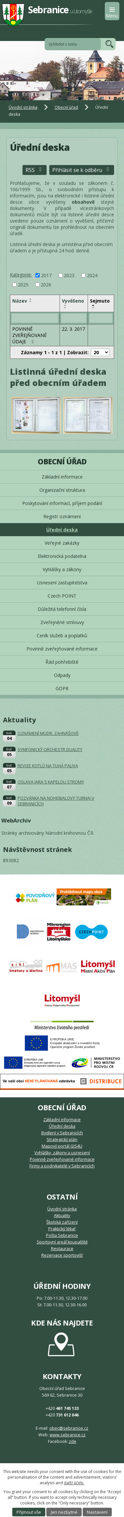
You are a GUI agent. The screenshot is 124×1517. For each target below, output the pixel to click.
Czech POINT (62, 596)
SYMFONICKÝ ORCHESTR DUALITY (50, 749)
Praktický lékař (62, 1229)
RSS (34, 170)
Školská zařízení (62, 1222)
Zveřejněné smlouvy (62, 622)
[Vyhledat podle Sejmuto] (101, 318)
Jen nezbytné (64, 1512)
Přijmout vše (29, 1512)
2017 (46, 275)
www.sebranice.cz (68, 1435)
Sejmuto (100, 301)
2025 (23, 284)
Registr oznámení (62, 516)
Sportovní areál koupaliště (62, 1242)
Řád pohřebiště (62, 662)
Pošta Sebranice (62, 1235)
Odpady (62, 675)
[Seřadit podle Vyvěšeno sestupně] (65, 308)
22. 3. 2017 (73, 329)
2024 (92, 275)
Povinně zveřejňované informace (62, 649)
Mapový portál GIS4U (62, 1146)
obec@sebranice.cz (68, 1428)
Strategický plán (62, 1139)
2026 (46, 284)
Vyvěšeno (73, 301)
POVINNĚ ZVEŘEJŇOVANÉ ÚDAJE (29, 335)
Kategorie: (21, 275)
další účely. (74, 1483)
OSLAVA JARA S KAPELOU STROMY (51, 782)
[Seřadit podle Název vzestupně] (30, 299)
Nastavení (97, 1512)
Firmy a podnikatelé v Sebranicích (62, 1166)
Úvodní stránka (23, 107)
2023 (69, 275)
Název (19, 301)
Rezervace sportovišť (62, 1255)
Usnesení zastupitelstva (62, 582)
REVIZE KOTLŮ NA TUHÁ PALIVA (48, 766)
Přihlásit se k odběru (81, 170)
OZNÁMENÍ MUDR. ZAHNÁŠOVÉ (48, 733)
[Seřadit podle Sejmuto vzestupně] (93, 305)
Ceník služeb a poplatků (62, 635)
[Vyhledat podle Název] (35, 318)
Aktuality (62, 1215)
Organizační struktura (62, 490)
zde (72, 1441)
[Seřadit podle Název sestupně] (30, 301)
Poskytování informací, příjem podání (62, 503)
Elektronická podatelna (62, 556)
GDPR (62, 688)
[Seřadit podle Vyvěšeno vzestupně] (65, 305)
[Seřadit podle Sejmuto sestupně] (93, 308)
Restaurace (62, 1248)
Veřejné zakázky (62, 543)
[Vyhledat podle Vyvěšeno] (74, 318)
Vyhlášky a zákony (62, 569)
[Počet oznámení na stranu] (100, 352)
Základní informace (62, 477)
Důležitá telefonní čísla (62, 609)
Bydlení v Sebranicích (62, 1133)
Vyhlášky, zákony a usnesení (62, 1153)
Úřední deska (62, 530)
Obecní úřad (66, 107)
